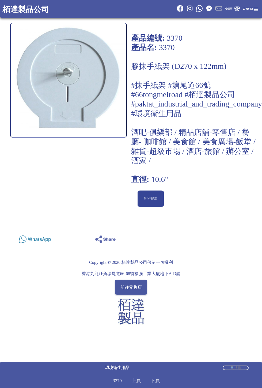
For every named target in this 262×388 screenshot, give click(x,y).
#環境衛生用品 (156, 113)
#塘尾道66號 (189, 85)
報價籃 (229, 8)
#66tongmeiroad (157, 94)
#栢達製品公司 (210, 94)
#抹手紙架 (148, 85)
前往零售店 (131, 287)
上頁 (136, 380)
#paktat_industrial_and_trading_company (196, 104)
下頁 (155, 380)
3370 (117, 380)
